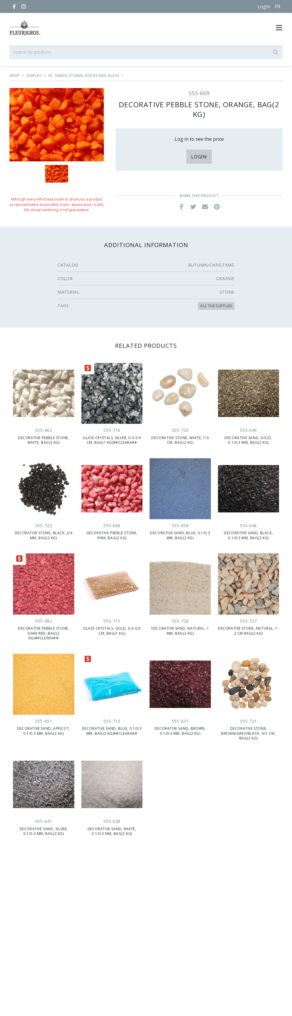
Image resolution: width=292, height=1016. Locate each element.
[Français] (278, 6)
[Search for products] (146, 52)
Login (263, 6)
